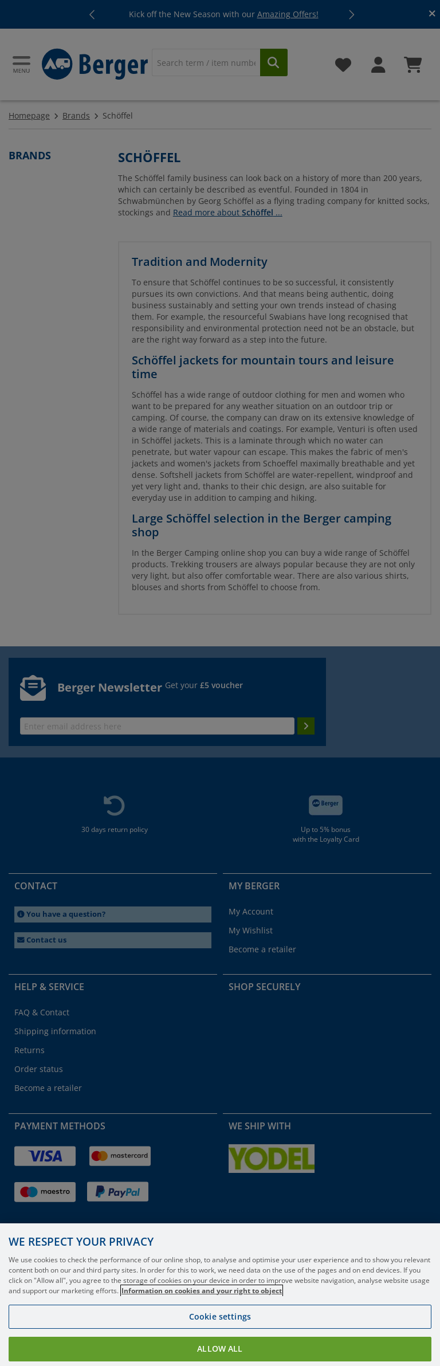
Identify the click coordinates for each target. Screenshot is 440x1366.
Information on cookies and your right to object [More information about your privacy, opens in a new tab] (201, 1304)
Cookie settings (220, 1329)
